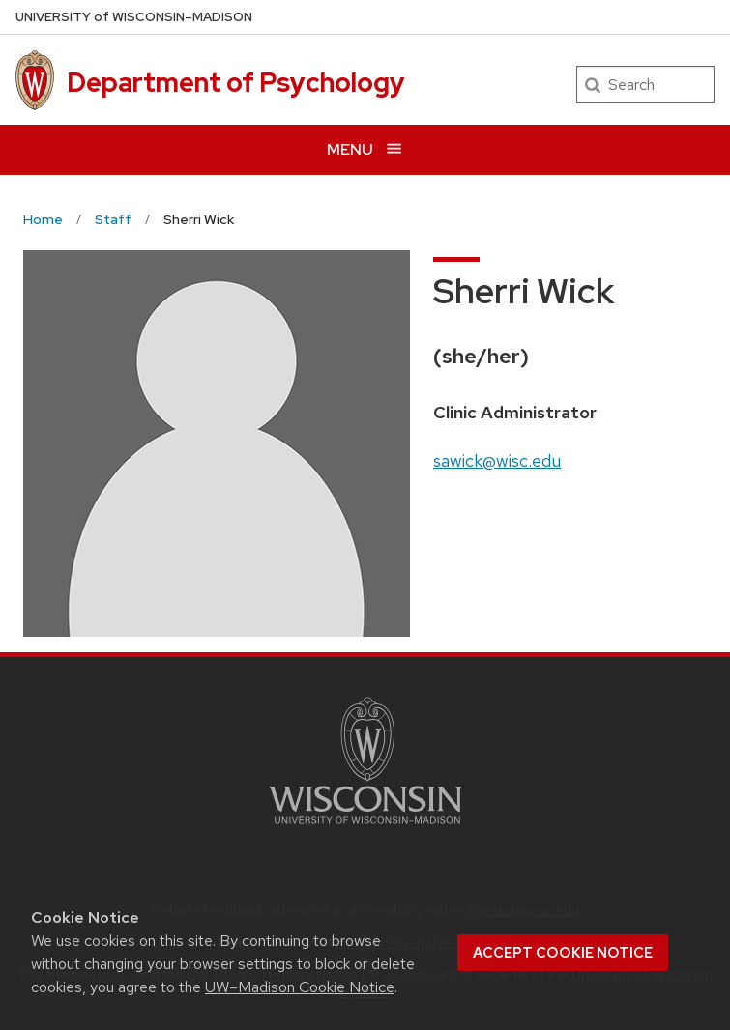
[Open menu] (365, 149)
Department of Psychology (236, 82)
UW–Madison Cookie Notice (299, 987)
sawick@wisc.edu (497, 460)
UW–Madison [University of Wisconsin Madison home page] (133, 17)
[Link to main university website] (365, 827)
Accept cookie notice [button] (563, 952)
